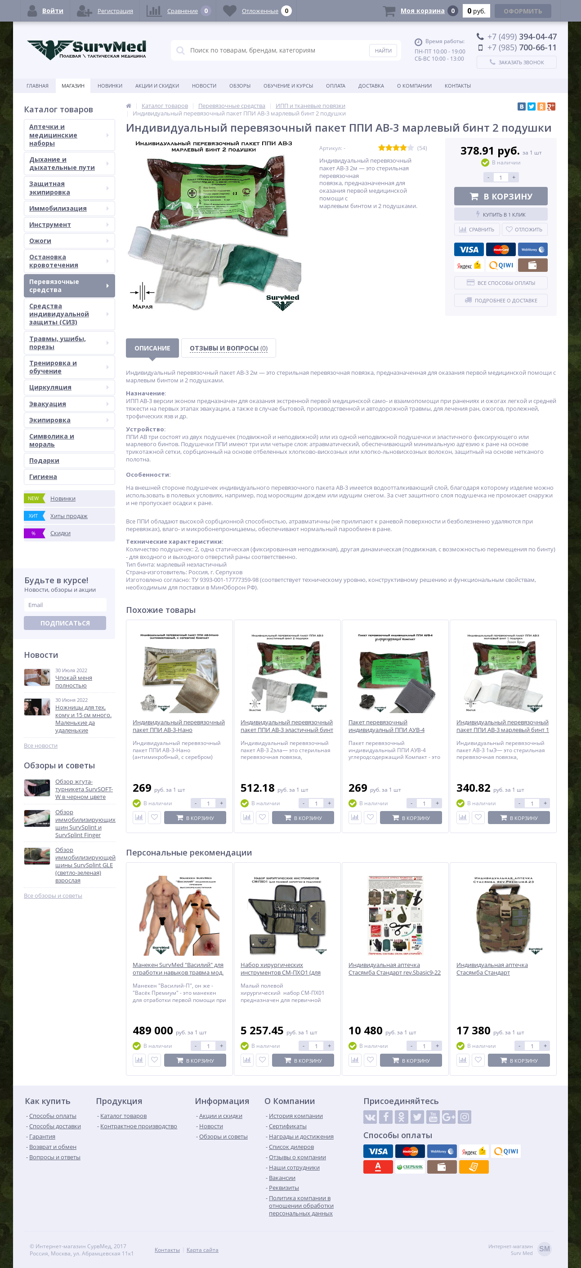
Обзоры (239, 85)
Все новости (41, 745)
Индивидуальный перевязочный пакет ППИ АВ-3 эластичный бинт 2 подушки (287, 729)
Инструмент (69, 224)
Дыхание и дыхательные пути (69, 163)
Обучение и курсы (288, 85)
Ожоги (69, 240)
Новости (204, 85)
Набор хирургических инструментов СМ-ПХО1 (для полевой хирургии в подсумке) (284, 972)
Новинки (110, 85)
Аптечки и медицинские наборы (69, 134)
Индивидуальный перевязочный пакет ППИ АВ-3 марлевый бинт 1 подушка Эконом (502, 729)
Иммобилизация (69, 208)
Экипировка (69, 420)
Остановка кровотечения (69, 261)
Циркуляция (69, 387)
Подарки (44, 460)
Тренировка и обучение (69, 367)
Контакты (458, 85)
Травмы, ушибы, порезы (69, 342)
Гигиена (43, 476)
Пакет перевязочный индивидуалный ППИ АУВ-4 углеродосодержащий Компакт (393, 729)
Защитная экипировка (69, 187)
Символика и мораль (51, 440)
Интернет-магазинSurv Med (520, 1249)
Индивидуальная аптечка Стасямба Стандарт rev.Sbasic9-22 (395, 968)
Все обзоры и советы (53, 896)
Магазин (73, 85)
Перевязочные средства (69, 285)
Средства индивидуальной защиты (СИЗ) (69, 313)
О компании (414, 85)
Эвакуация (69, 403)
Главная (38, 85)
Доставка (371, 85)
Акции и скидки (157, 85)
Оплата (335, 85)
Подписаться (65, 623)
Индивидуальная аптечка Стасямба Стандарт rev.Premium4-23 (492, 972)
